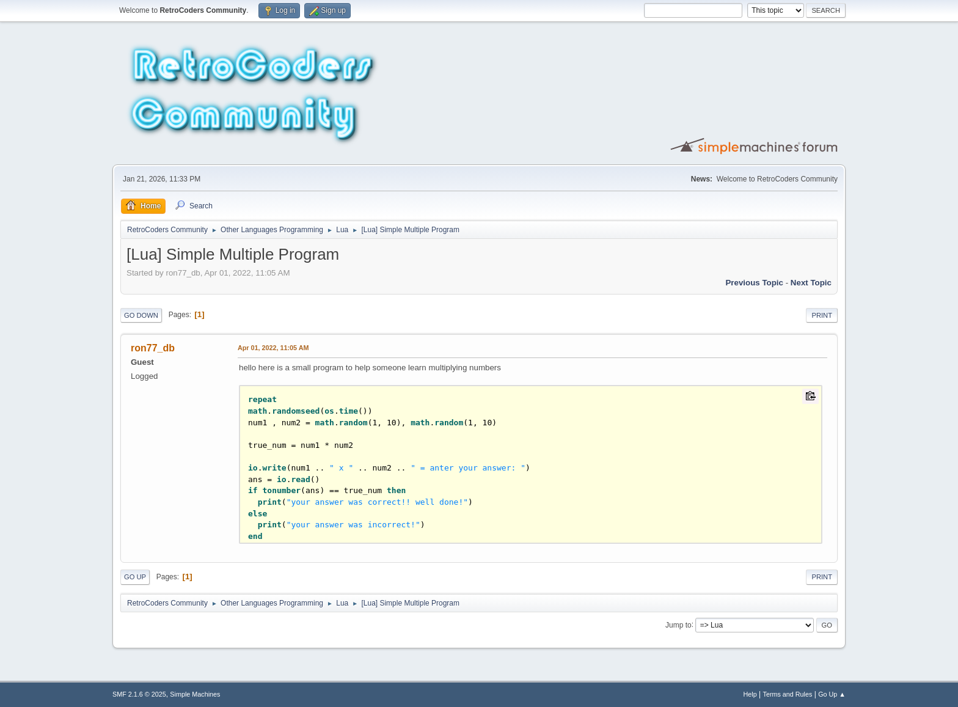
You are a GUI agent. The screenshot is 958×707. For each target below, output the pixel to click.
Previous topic (754, 282)
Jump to (678, 624)
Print (821, 315)
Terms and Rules (788, 694)
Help (750, 694)
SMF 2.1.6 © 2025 (139, 694)
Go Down (141, 315)
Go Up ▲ (832, 694)
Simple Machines (195, 694)
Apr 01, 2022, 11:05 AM (273, 347)
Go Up (135, 577)
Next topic (811, 282)
